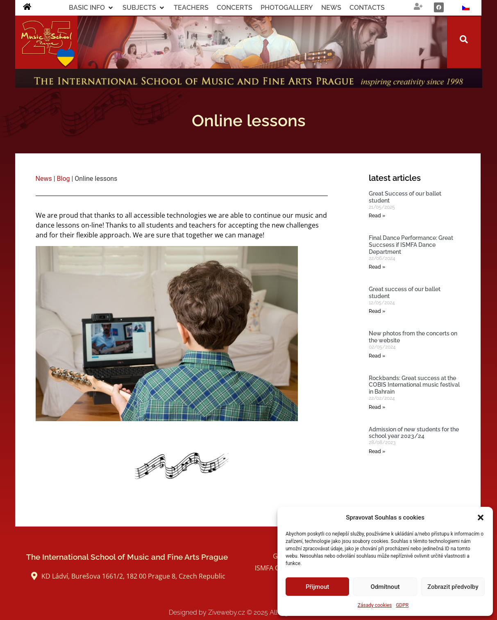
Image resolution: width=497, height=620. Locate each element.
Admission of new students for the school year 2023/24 (414, 433)
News (44, 178)
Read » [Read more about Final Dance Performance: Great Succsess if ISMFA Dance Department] (377, 267)
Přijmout (317, 586)
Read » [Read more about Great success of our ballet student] (377, 311)
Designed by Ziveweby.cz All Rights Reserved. (248, 612)
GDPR (402, 605)
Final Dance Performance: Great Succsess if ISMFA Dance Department (411, 245)
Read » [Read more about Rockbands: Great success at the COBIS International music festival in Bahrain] (377, 407)
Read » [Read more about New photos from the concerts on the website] (377, 356)
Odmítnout (385, 586)
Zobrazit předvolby (453, 586)
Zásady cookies (375, 605)
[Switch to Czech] (466, 8)
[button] (481, 517)
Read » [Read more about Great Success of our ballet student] (377, 216)
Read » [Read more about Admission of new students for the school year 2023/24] (377, 451)
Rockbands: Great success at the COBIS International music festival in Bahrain (414, 385)
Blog (63, 178)
